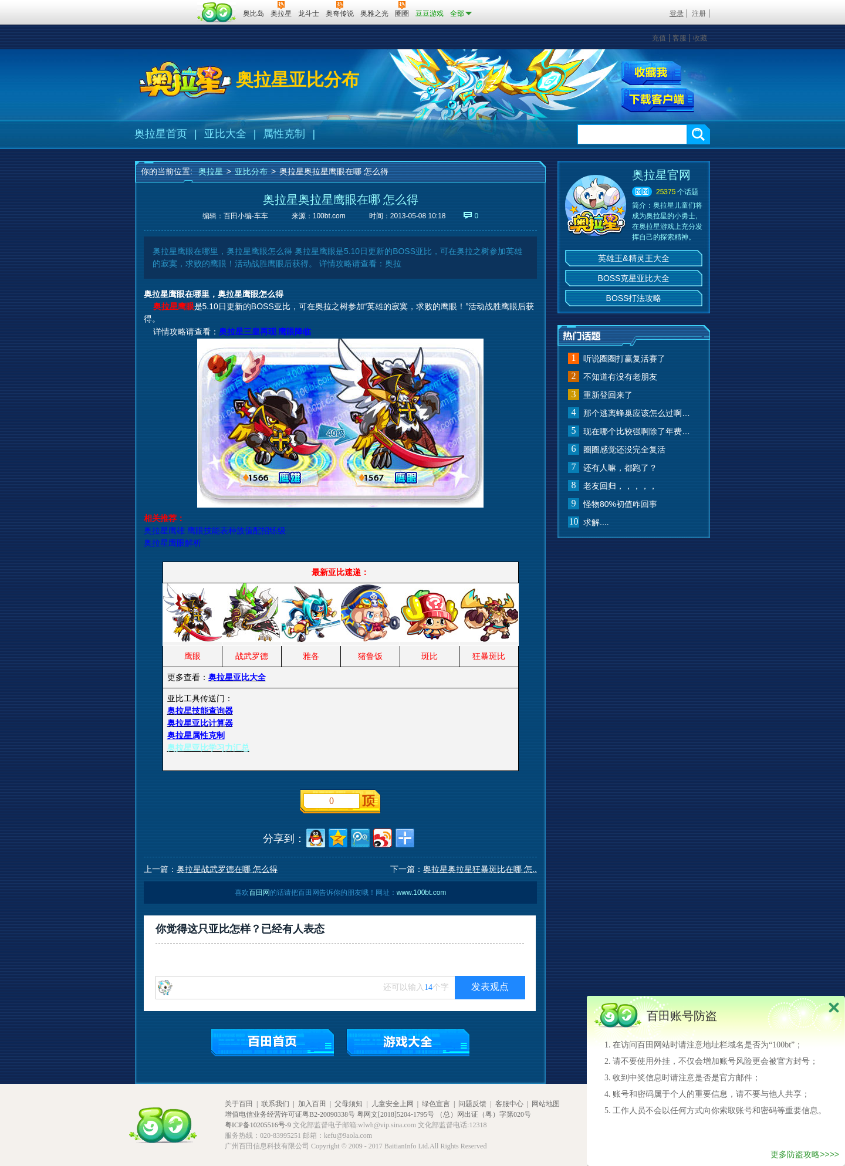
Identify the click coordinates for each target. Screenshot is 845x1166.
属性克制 (284, 134)
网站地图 (546, 1104)
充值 (659, 38)
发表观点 (490, 987)
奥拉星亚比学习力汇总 (208, 747)
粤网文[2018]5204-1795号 (395, 1114)
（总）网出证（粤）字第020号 (483, 1114)
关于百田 (239, 1104)
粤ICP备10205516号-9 (258, 1125)
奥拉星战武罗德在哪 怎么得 (227, 869)
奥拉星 (210, 171)
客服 (679, 38)
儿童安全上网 (392, 1104)
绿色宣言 (436, 1104)
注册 (699, 13)
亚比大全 (225, 134)
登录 (677, 13)
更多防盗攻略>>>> (804, 1154)
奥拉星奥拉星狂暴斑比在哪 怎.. (480, 869)
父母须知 (348, 1104)
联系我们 (275, 1104)
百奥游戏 (164, 5)
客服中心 (509, 1104)
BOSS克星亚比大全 (634, 278)
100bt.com (329, 216)
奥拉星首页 (160, 134)
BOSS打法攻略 (634, 298)
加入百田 (312, 1104)
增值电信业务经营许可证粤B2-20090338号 (290, 1114)
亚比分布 (251, 171)
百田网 (217, 12)
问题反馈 (472, 1104)
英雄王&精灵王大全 (633, 258)
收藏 (700, 38)
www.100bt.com (422, 892)
